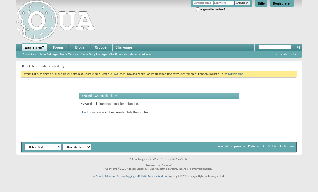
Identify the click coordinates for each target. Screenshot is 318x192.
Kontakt (223, 146)
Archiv (272, 146)
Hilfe (261, 3)
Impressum (238, 146)
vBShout (98, 176)
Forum (58, 47)
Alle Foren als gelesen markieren (130, 54)
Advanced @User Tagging (120, 176)
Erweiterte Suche (286, 54)
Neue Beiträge (48, 54)
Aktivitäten (29, 54)
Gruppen (101, 47)
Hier (84, 112)
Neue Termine (69, 54)
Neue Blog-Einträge (94, 54)
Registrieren (282, 3)
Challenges (123, 47)
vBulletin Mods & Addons (152, 176)
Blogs (79, 47)
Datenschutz (257, 146)
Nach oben (286, 146)
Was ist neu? (34, 47)
